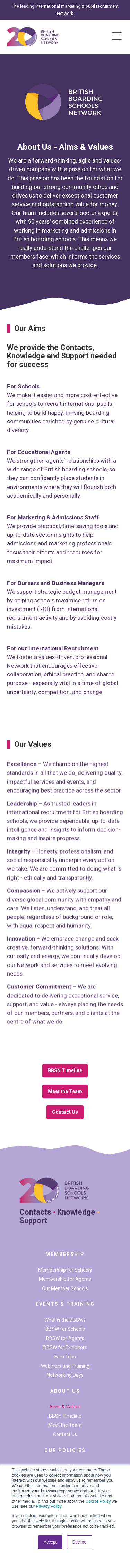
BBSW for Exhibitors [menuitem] (65, 1347)
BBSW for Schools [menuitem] (65, 1329)
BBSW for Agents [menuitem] (65, 1338)
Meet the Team (65, 1091)
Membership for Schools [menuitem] (65, 1270)
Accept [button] (50, 1542)
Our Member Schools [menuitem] (65, 1288)
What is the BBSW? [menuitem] (65, 1320)
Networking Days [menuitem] (65, 1375)
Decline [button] (79, 1542)
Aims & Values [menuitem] (65, 1406)
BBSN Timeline (65, 1070)
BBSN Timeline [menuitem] (65, 1416)
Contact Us (65, 1112)
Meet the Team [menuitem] (65, 1425)
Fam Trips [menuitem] (65, 1357)
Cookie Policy (98, 1501)
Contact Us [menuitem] (65, 1434)
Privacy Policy (49, 1506)
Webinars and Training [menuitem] (65, 1366)
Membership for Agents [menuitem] (65, 1279)
